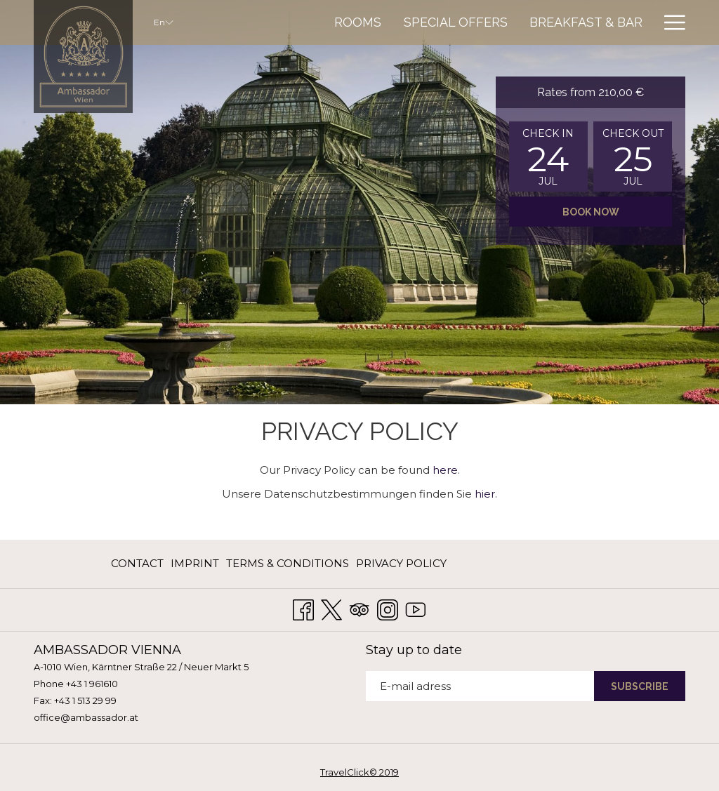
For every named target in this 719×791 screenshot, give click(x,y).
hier (485, 493)
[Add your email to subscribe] (480, 686)
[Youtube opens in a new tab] (415, 608)
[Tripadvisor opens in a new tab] (359, 608)
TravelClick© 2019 (359, 772)
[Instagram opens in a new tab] (387, 608)
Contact (137, 563)
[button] (548, 156)
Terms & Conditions (287, 563)
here (445, 470)
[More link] (669, 22)
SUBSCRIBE (639, 686)
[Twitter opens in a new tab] (331, 608)
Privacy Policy (401, 563)
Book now (590, 212)
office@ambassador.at (86, 717)
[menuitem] (358, 22)
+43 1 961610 (92, 683)
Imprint (195, 563)
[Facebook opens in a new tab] (303, 608)
